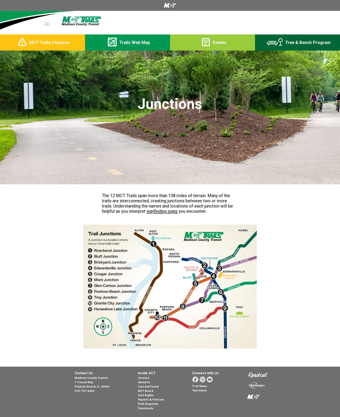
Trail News (199, 386)
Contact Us (84, 373)
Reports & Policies (151, 399)
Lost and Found (148, 386)
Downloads (145, 408)
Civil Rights (146, 395)
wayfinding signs (162, 211)
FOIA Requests (148, 404)
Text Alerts (199, 390)
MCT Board (145, 390)
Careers (143, 377)
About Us (144, 382)
